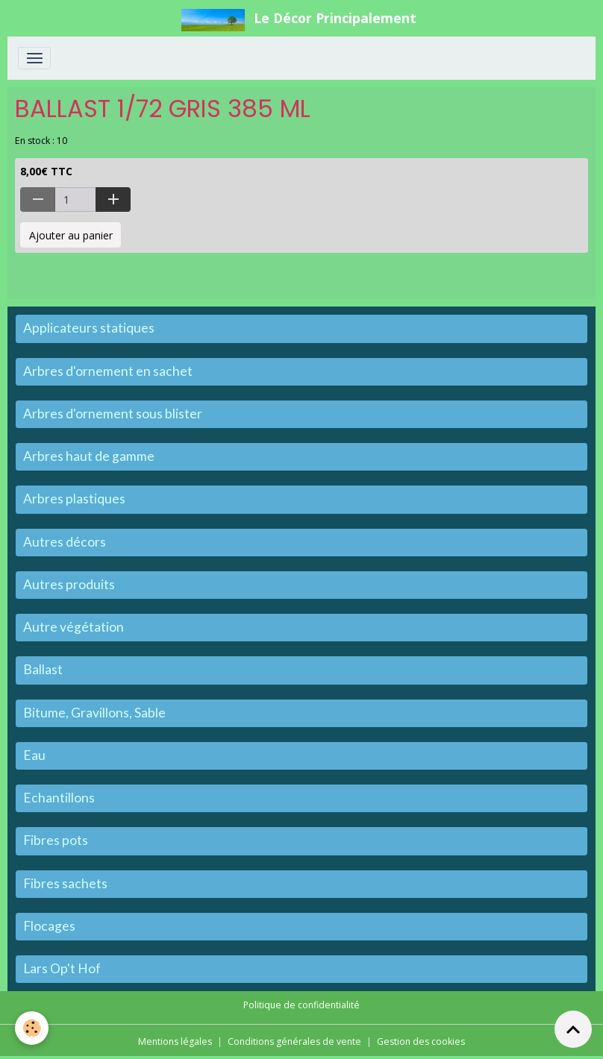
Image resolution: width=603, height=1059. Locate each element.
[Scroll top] (573, 1029)
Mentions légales (175, 1041)
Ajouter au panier (71, 235)
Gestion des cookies (421, 1041)
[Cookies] (32, 1028)
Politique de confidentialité (301, 1005)
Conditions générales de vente (294, 1041)
